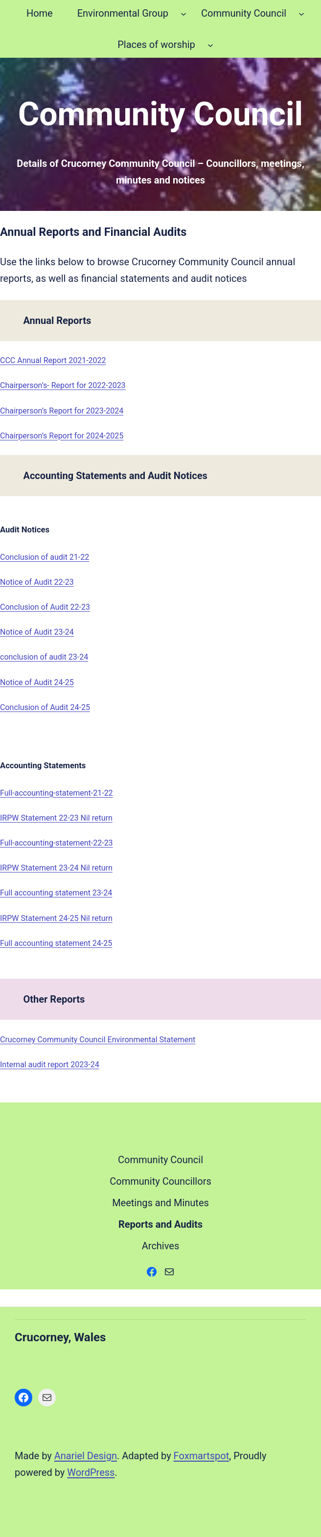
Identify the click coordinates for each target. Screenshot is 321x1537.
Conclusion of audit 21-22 (44, 557)
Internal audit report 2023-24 (49, 1064)
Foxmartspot (201, 1456)
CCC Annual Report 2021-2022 (53, 360)
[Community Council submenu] (301, 13)
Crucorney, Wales (60, 1337)
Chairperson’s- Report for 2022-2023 (63, 385)
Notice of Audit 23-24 (37, 632)
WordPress (91, 1472)
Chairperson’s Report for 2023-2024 (61, 410)
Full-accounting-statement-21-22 (56, 793)
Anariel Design (85, 1456)
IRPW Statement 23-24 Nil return (56, 867)
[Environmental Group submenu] (183, 13)
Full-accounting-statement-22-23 (56, 843)
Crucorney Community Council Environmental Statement (97, 1039)
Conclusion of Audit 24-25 (45, 707)
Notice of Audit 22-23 (37, 582)
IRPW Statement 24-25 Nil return (56, 918)
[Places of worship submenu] (210, 44)
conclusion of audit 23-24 (44, 657)
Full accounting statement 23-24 (56, 892)
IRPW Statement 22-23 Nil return (56, 818)
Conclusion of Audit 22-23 (45, 607)
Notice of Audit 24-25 (37, 682)
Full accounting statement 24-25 (56, 943)
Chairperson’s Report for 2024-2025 (61, 435)
